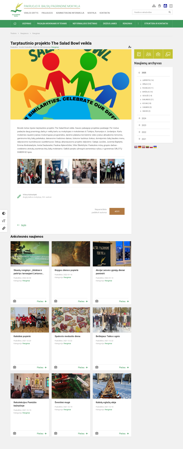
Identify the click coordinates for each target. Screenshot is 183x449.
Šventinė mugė (62, 402)
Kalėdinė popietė (22, 336)
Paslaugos (47, 13)
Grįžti (23, 225)
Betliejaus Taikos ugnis (108, 336)
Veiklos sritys (31, 13)
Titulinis (13, 33)
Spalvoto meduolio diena (67, 336)
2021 (144, 139)
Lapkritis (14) (148, 80)
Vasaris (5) (147, 107)
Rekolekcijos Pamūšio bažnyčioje (25, 404)
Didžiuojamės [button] (110, 23)
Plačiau (40, 301)
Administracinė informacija (70, 13)
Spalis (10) (146, 84)
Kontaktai (105, 13)
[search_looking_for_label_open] (170, 12)
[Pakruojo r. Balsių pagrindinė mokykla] (16, 9)
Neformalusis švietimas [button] (85, 23)
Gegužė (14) (147, 96)
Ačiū (117, 211)
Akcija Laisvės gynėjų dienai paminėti (110, 272)
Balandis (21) (148, 100)
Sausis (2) (146, 111)
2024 (144, 118)
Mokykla (92, 13)
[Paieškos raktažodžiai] (152, 12)
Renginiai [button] (127, 23)
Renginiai (36, 33)
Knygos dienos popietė (66, 270)
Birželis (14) (147, 92)
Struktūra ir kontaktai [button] (156, 23)
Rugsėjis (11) (147, 88)
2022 (144, 132)
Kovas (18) (146, 103)
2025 (144, 73)
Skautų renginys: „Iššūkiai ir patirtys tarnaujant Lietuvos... (29, 272)
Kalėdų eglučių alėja (106, 402)
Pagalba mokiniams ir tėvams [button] (52, 23)
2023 (144, 125)
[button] (154, 5)
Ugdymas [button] (26, 23)
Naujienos (24, 33)
